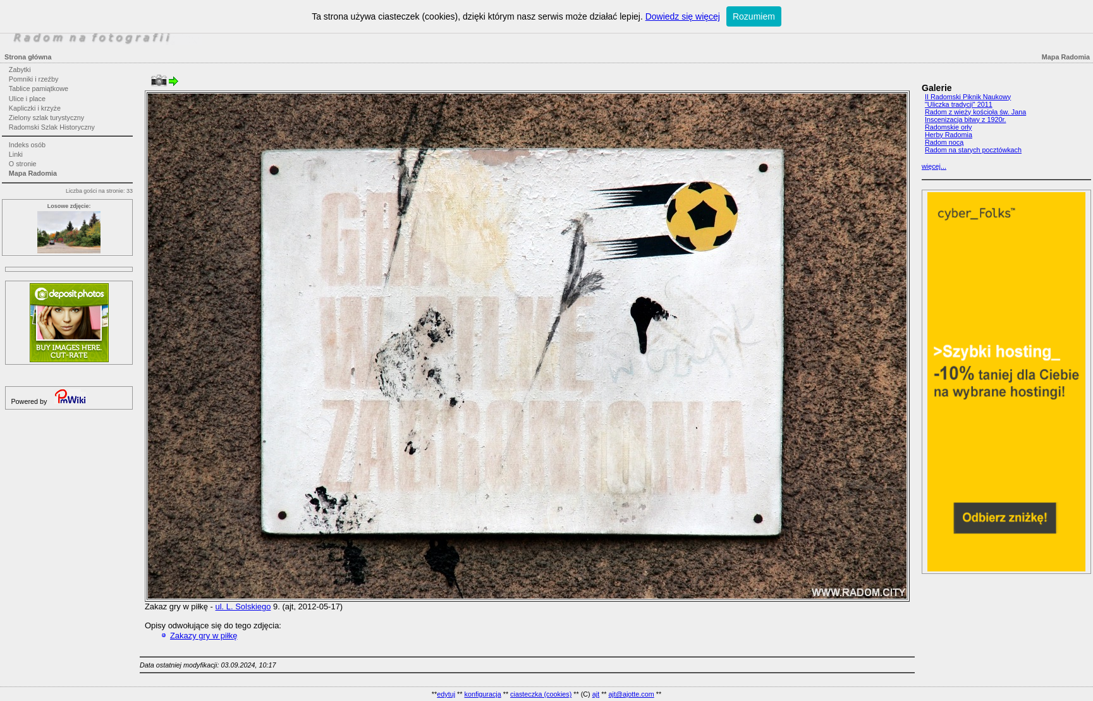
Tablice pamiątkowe (38, 88)
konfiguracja (482, 694)
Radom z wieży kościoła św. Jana (975, 112)
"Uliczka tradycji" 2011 (958, 104)
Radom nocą (944, 142)
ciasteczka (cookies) (540, 694)
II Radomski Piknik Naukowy (968, 97)
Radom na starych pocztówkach (973, 150)
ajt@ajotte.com (631, 694)
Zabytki (20, 69)
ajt (595, 694)
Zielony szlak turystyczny (46, 117)
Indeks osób (27, 145)
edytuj (446, 694)
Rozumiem (754, 16)
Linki (16, 154)
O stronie (23, 164)
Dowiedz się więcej (682, 16)
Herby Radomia (948, 134)
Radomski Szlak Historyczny (52, 127)
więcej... (934, 166)
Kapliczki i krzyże (35, 108)
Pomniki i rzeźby (34, 79)
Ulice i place (27, 98)
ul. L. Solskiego (243, 606)
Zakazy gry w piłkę (204, 635)
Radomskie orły (948, 127)
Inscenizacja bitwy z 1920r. (965, 119)
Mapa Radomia (33, 173)
